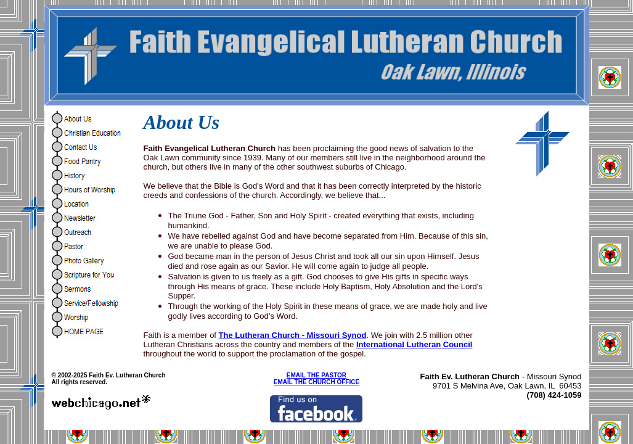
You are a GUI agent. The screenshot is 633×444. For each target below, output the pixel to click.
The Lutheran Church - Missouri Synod (293, 335)
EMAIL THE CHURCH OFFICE (316, 382)
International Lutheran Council (414, 344)
